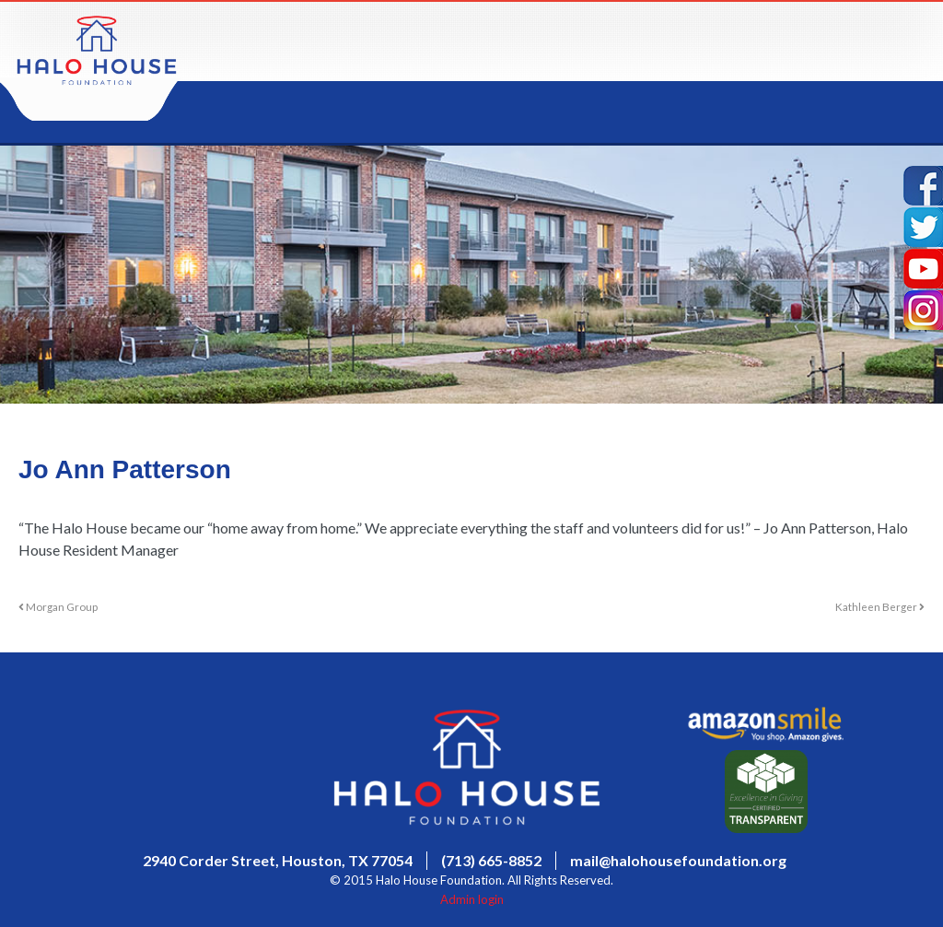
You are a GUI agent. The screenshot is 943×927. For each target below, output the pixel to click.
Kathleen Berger (880, 606)
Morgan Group (58, 606)
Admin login (472, 899)
